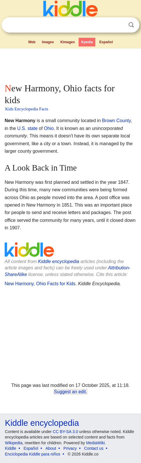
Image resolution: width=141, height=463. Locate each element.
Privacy (70, 448)
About (51, 448)
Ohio (49, 128)
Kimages (67, 42)
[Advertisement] (70, 64)
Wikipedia (14, 443)
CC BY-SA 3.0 (65, 431)
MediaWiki (95, 443)
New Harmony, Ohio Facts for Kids (40, 283)
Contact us (93, 448)
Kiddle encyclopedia (58, 261)
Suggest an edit (70, 391)
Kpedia (87, 42)
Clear (119, 25)
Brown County (116, 120)
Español (106, 42)
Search (131, 24)
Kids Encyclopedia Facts (26, 109)
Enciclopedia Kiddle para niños (32, 454)
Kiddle (10, 448)
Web (31, 42)
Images (48, 42)
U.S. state (27, 128)
